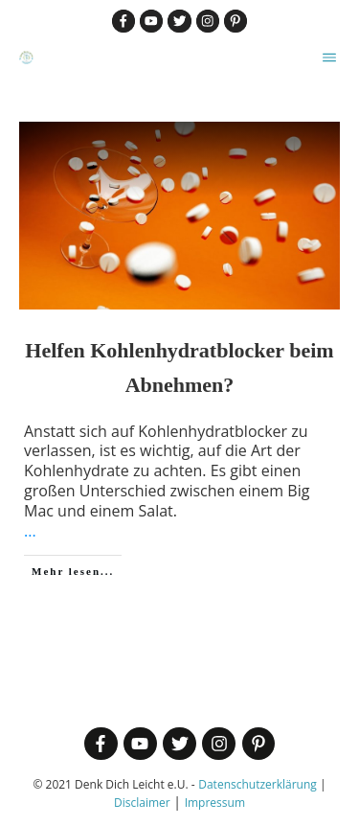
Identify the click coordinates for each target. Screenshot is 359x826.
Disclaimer (142, 802)
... (30, 530)
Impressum (215, 802)
